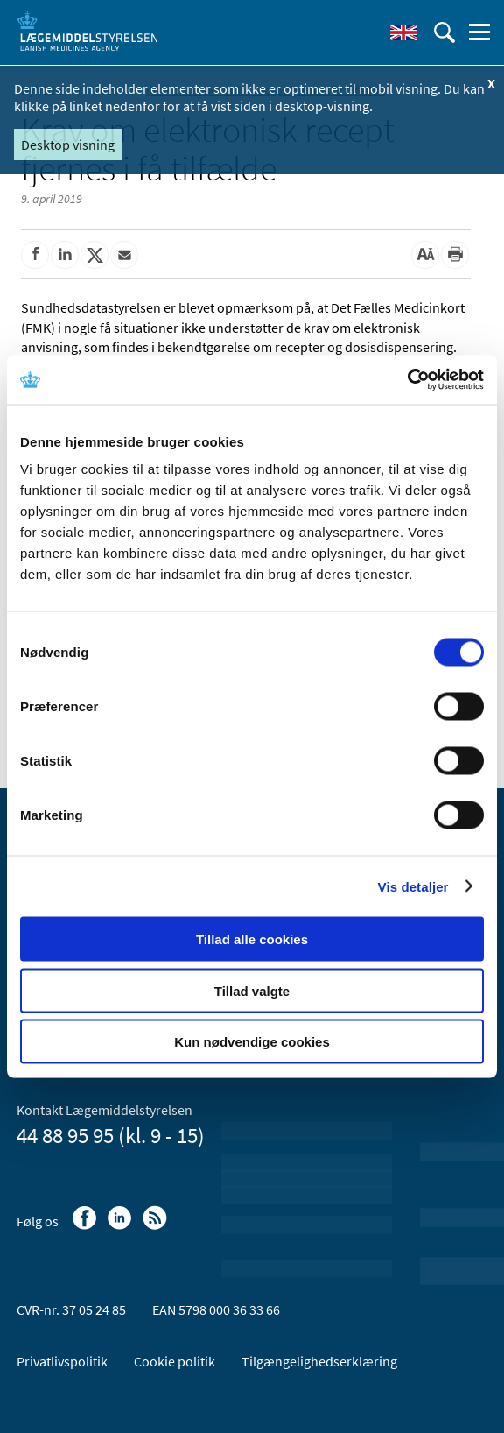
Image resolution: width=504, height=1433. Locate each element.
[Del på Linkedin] (65, 255)
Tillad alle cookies (252, 939)
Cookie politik (174, 1361)
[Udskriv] (455, 255)
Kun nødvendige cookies (252, 1041)
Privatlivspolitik (62, 1361)
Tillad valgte (252, 990)
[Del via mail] (124, 255)
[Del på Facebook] (35, 255)
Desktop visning (68, 144)
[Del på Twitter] (94, 255)
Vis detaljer (413, 886)
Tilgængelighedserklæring (319, 1361)
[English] (403, 32)
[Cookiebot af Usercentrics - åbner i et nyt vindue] (407, 380)
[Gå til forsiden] (88, 31)
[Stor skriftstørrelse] (425, 255)
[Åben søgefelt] (444, 32)
